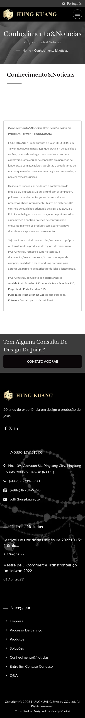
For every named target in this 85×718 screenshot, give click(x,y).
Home (26, 50)
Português (74, 3)
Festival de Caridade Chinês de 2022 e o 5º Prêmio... (42, 542)
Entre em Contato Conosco (31, 666)
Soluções (17, 648)
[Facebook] (6, 428)
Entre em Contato (18, 300)
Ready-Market (60, 711)
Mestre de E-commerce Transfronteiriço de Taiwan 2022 (40, 568)
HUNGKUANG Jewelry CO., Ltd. (53, 701)
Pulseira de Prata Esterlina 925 (26, 294)
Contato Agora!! (42, 361)
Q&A (14, 675)
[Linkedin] (16, 428)
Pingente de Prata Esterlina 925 (27, 289)
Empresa (16, 621)
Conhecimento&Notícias (51, 50)
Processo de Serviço (26, 630)
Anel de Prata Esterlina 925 (24, 283)
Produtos (17, 639)
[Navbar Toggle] (77, 14)
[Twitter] (10, 428)
